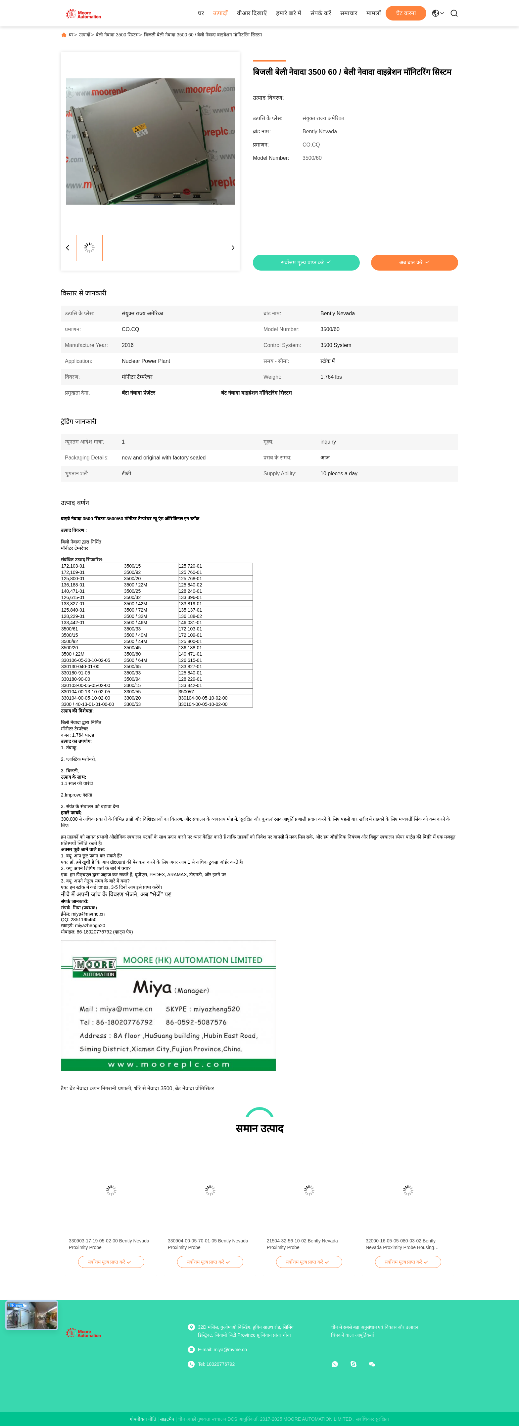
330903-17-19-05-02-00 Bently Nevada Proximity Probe (109, 1244)
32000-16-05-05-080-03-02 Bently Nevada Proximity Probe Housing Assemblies (401, 1244)
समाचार (348, 13)
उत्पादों (220, 13)
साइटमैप (167, 1419)
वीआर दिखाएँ (252, 13)
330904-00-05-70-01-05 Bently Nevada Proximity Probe (208, 1244)
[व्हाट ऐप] (339, 1364)
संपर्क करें (320, 13)
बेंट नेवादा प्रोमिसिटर (194, 1088)
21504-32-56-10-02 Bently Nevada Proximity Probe (302, 1244)
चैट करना (406, 13)
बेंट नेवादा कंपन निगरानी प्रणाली (100, 1088)
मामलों (373, 13)
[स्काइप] (358, 1364)
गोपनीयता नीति (143, 1419)
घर (201, 13)
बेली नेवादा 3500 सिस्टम (117, 34)
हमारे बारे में (288, 13)
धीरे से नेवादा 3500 (153, 1088)
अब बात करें (411, 262)
